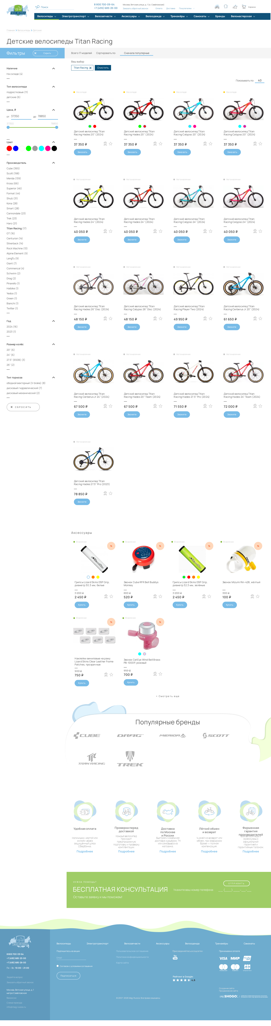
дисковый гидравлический (22, 388)
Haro (9, 223)
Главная (11, 30)
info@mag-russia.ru (16, 1012)
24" (8, 354)
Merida (10, 178)
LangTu (11, 258)
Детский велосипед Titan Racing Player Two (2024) (189, 308)
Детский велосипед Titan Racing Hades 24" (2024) (89, 220)
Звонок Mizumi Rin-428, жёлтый (241, 582)
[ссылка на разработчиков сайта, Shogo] (243, 1001)
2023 (9, 331)
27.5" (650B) (14, 359)
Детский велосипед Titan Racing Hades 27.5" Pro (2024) (192, 395)
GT (8, 233)
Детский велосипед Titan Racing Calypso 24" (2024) (189, 220)
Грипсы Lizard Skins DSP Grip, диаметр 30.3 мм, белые (92, 584)
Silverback (12, 243)
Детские (37, 30)
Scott (10, 173)
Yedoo (10, 293)
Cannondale (13, 213)
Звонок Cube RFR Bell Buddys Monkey (141, 584)
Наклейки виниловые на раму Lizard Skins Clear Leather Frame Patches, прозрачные (94, 661)
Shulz (10, 198)
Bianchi (11, 303)
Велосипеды (23, 30)
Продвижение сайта (228, 996)
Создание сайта (226, 994)
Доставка (170, 8)
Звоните (82, 239)
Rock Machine (15, 248)
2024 (9, 326)
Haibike (11, 288)
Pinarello (11, 283)
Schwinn (11, 273)
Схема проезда (14, 1008)
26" (9, 364)
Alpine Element (15, 253)
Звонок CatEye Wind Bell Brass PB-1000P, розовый (142, 661)
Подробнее (85, 857)
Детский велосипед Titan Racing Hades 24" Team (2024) (242, 395)
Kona (9, 203)
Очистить (103, 67)
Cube (10, 168)
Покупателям (185, 8)
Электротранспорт (98, 949)
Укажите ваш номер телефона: (193, 895)
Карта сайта (122, 968)
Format (11, 193)
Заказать (82, 152)
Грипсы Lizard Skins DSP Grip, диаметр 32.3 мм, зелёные (190, 584)
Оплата (158, 8)
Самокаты (249, 949)
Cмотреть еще (169, 696)
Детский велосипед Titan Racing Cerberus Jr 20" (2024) (241, 308)
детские (11, 97)
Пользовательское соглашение (132, 956)
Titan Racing (14, 228)
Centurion (12, 238)
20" (9, 349)
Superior (11, 188)
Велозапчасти (132, 949)
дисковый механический (21, 393)
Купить (82, 604)
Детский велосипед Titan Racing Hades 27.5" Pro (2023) (92, 483)
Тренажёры (221, 949)
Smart (10, 208)
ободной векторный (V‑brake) (24, 383)
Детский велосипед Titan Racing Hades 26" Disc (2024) (91, 308)
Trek (9, 218)
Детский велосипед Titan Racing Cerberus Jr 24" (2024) (91, 395)
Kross (10, 183)
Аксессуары (162, 949)
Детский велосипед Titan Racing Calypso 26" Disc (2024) (142, 308)
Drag (9, 278)
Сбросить (20, 407)
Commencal (13, 268)
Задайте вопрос (15, 983)
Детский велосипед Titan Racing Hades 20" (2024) (89, 133)
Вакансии (11, 1003)
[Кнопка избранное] (235, 6)
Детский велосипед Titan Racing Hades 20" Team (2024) (142, 395)
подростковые (15, 92)
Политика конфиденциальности (132, 962)
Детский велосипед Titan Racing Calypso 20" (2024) (189, 133)
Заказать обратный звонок (135, 8)
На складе (13, 74)
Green (10, 298)
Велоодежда (192, 949)
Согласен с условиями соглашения (76, 971)
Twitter (10, 308)
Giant (10, 263)
